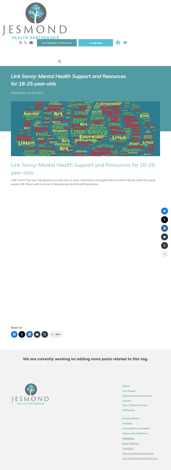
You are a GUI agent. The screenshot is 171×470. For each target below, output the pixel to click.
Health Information (105, 28)
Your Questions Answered (140, 419)
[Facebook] (14, 304)
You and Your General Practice (142, 424)
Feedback (131, 414)
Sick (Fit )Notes (138, 16)
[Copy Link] (44, 304)
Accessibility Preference (98, 6)
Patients (131, 404)
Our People (131, 361)
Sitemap (130, 389)
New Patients (72, 28)
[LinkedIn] (29, 304)
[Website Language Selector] (137, 6)
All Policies (131, 376)
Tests (50, 28)
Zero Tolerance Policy (137, 371)
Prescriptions (110, 16)
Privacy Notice (133, 384)
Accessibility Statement (139, 394)
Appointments (80, 16)
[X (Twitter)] (22, 304)
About (52, 16)
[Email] (37, 304)
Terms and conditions (137, 399)
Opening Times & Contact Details (144, 366)
